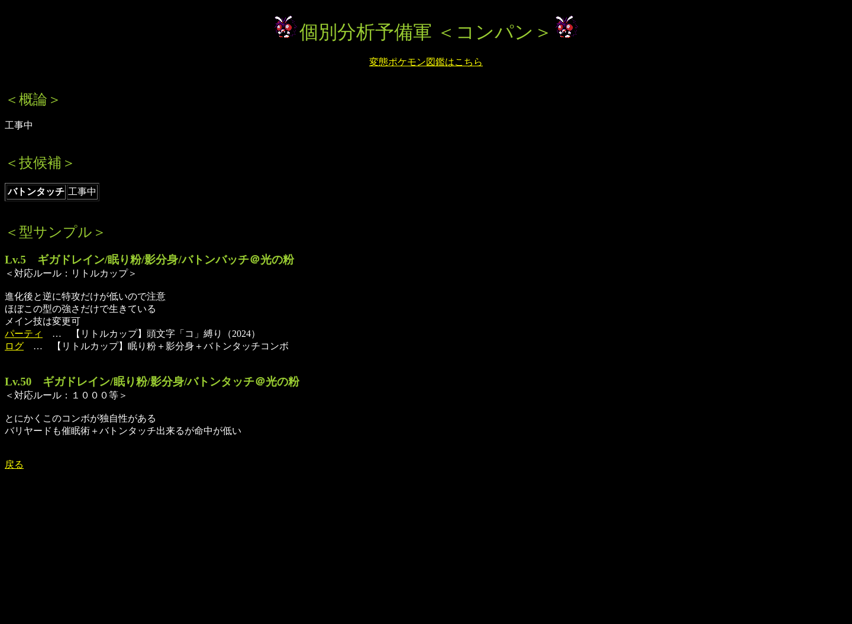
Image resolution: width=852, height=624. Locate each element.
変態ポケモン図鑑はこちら (426, 62)
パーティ (24, 334)
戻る (14, 464)
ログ (14, 346)
